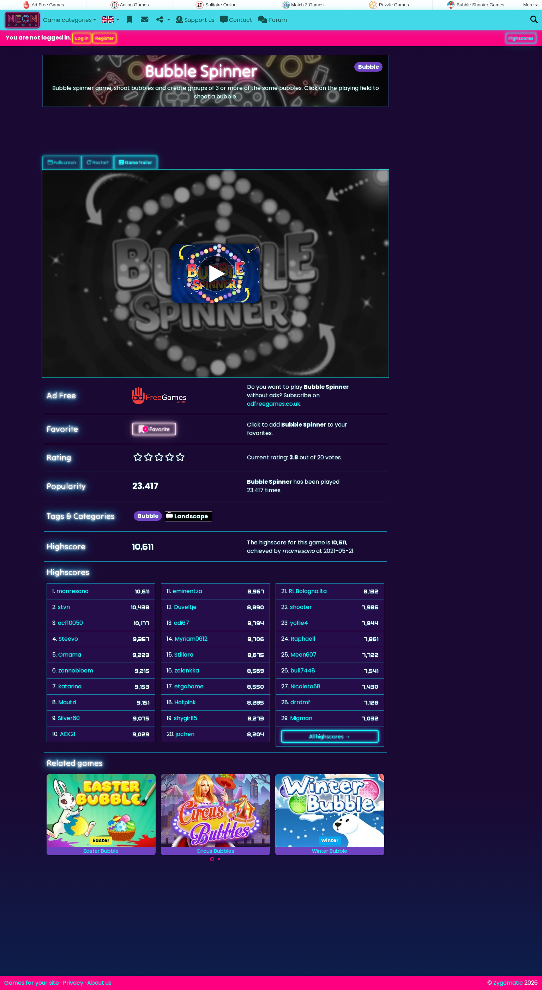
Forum (272, 20)
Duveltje (185, 607)
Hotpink (185, 702)
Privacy (73, 983)
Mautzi (67, 702)
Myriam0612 (191, 639)
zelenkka (186, 670)
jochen (185, 734)
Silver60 (69, 718)
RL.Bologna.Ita (308, 591)
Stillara (183, 655)
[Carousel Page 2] (219, 859)
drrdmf (300, 702)
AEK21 (68, 734)
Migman (301, 718)
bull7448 (302, 670)
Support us (195, 20)
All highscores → (329, 736)
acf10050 (70, 623)
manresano (72, 591)
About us (99, 983)
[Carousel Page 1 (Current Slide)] (212, 859)
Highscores (521, 38)
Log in (82, 38)
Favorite (154, 429)
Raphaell (303, 639)
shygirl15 (185, 718)
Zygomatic (508, 983)
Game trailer (135, 162)
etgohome (189, 686)
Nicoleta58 (305, 686)
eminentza (187, 591)
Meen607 (303, 655)
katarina (70, 686)
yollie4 (299, 623)
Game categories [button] (67, 20)
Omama (69, 655)
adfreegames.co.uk (273, 404)
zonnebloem (75, 670)
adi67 (181, 623)
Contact (236, 20)
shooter (301, 607)
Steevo (68, 639)
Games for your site (31, 983)
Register (104, 38)
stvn (64, 607)
